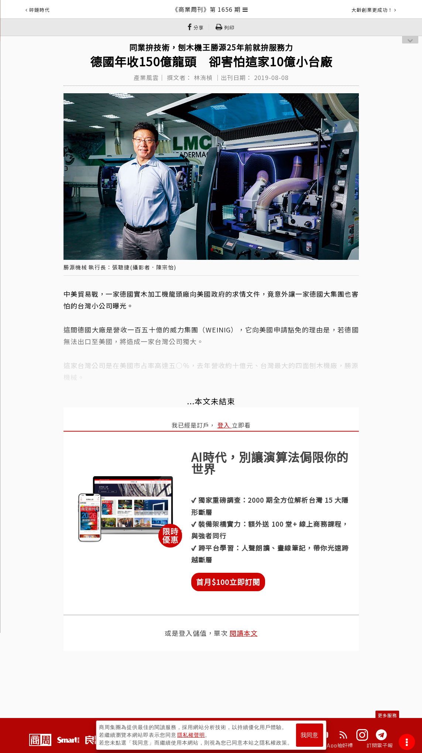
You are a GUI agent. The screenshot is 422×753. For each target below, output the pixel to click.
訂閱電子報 (380, 745)
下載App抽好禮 (334, 745)
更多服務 (387, 715)
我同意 (309, 735)
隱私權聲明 (191, 735)
